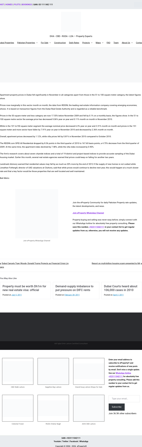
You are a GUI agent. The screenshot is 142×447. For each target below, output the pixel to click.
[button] (36, 43)
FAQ (108, 42)
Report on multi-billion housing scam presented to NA (116, 263)
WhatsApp (83, 441)
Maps (99, 43)
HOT (2, 4)
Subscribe (116, 407)
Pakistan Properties (27, 43)
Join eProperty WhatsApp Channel (88, 213)
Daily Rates (74, 42)
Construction (60, 42)
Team (116, 42)
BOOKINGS (27, 4)
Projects (87, 43)
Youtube (57, 441)
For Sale (46, 43)
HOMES (9, 4)
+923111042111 (96, 227)
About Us (127, 43)
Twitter (65, 441)
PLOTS (17, 4)
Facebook (74, 441)
